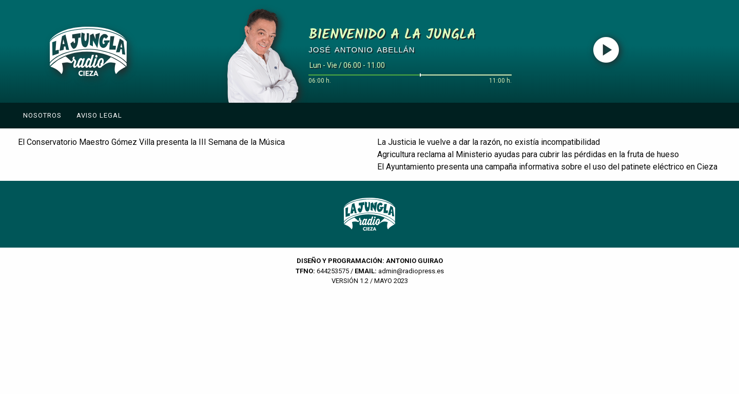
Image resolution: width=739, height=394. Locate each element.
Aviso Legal (99, 115)
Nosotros (42, 115)
